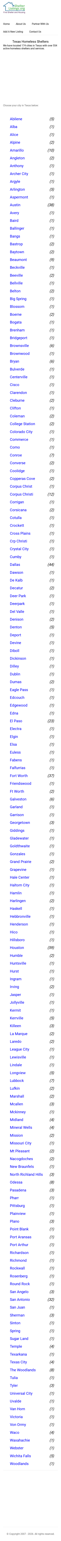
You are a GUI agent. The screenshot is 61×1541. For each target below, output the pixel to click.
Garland (16, 807)
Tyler (14, 1385)
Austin (15, 205)
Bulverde (17, 369)
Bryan (14, 361)
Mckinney (18, 1112)
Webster (16, 1448)
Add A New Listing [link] (13, 31)
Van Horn (17, 1409)
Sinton (15, 1323)
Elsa (13, 744)
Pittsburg (17, 1206)
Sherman (17, 1315)
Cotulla (16, 518)
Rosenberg (18, 1276)
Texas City (18, 1362)
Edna (14, 713)
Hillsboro (17, 940)
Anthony (16, 166)
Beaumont (18, 260)
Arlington (17, 189)
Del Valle (17, 611)
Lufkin (15, 1088)
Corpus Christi (21, 494)
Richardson (19, 1253)
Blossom (17, 306)
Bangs (15, 236)
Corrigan (17, 502)
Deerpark (17, 604)
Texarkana (18, 1354)
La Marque (18, 1034)
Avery (14, 213)
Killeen (15, 1026)
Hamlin (16, 893)
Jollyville (17, 1002)
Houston (17, 948)
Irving (14, 987)
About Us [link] (21, 23)
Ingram (15, 979)
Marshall (17, 1096)
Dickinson (18, 658)
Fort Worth (19, 776)
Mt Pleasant (20, 1151)
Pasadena (18, 1190)
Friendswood (20, 783)
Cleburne (17, 400)
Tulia (14, 1378)
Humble (16, 955)
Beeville (16, 275)
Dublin (15, 674)
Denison (16, 619)
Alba (13, 127)
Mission (16, 1135)
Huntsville (18, 963)
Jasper (15, 995)
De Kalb (16, 580)
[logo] (14, 7)
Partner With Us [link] (40, 23)
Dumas (15, 682)
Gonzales (17, 854)
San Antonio (20, 1299)
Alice (14, 135)
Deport (15, 635)
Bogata (16, 322)
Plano (14, 1221)
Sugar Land (19, 1339)
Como (15, 447)
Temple (16, 1346)
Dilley (14, 666)
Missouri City (20, 1143)
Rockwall (17, 1268)
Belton (15, 291)
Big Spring (18, 299)
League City (19, 1049)
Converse (17, 463)
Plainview (18, 1213)
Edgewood (18, 705)
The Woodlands (23, 1370)
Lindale (16, 1065)
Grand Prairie (20, 862)
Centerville (18, 377)
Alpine (15, 142)
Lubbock (17, 1080)
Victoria (16, 1417)
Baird (14, 220)
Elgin (14, 737)
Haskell (16, 908)
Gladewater (19, 838)
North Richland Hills (26, 1174)
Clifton (15, 408)
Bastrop (16, 244)
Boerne (16, 314)
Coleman (17, 416)
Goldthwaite (20, 846)
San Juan (17, 1307)
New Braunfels (22, 1166)
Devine (15, 643)
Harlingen (18, 901)
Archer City (19, 174)
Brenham (17, 330)
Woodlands (19, 1464)
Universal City (21, 1393)
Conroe (16, 455)
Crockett (17, 525)
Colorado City (21, 432)
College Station (22, 424)
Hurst (14, 971)
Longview (18, 1073)
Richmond (18, 1260)
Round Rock (20, 1284)
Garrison (17, 815)
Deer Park (18, 596)
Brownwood (20, 353)
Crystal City (19, 549)
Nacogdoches (21, 1159)
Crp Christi (18, 541)
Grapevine (18, 869)
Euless (15, 752)
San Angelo (19, 1292)
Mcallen (16, 1104)
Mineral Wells (21, 1127)
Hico (14, 932)
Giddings (17, 830)
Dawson (16, 572)
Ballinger (17, 228)
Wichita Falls (20, 1456)
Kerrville (16, 1018)
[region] (32, 78)
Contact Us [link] (35, 31)
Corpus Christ (21, 486)
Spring (15, 1331)
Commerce (19, 439)
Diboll (14, 651)
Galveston (18, 799)
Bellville (16, 283)
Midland (16, 1120)
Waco (14, 1432)
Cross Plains (20, 533)
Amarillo (17, 150)
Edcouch (17, 697)
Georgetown (20, 822)
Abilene (16, 119)
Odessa (16, 1182)
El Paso (16, 721)
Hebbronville (20, 916)
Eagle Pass (19, 690)
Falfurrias (17, 768)
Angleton (17, 158)
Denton (16, 627)
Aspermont (19, 197)
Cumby (15, 557)
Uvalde (15, 1401)
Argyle (15, 181)
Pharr (14, 1198)
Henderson (19, 924)
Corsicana (18, 510)
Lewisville (18, 1057)
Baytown (17, 252)
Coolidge (17, 471)
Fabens (16, 760)
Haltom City (19, 885)
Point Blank (19, 1229)
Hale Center (19, 877)
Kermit (15, 1010)
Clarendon (18, 393)
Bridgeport (18, 338)
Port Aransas (20, 1237)
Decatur (16, 588)
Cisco (14, 385)
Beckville (17, 267)
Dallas (15, 564)
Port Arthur (19, 1245)
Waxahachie (20, 1440)
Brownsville (19, 346)
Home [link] (6, 23)
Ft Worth (17, 791)
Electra (15, 729)
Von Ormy (18, 1424)
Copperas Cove (22, 478)
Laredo (15, 1041)
